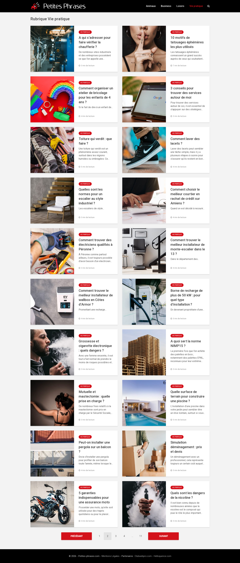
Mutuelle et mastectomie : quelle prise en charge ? (94, 396)
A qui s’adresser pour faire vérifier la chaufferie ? (95, 42)
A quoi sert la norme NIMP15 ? (186, 343)
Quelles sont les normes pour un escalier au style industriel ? (91, 196)
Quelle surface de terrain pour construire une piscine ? (187, 396)
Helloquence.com (162, 556)
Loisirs (180, 6)
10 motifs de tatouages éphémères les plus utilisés (187, 42)
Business (166, 6)
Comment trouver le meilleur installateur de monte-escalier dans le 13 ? (188, 247)
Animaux (151, 6)
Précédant (77, 536)
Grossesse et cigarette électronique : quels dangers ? (95, 345)
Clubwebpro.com (143, 556)
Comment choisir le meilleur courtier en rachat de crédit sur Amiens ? (185, 196)
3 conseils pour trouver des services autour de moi (186, 92)
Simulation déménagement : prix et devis (186, 447)
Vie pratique (196, 6)
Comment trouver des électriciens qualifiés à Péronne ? (95, 244)
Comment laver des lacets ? (185, 141)
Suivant (163, 536)
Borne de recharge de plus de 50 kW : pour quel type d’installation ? (187, 297)
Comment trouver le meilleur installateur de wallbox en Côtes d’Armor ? (96, 297)
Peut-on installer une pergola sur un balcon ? (95, 447)
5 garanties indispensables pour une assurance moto (94, 497)
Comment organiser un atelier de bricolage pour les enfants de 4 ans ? (96, 95)
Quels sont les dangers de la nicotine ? (188, 495)
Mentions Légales (110, 556)
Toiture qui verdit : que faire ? (95, 141)
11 (140, 536)
